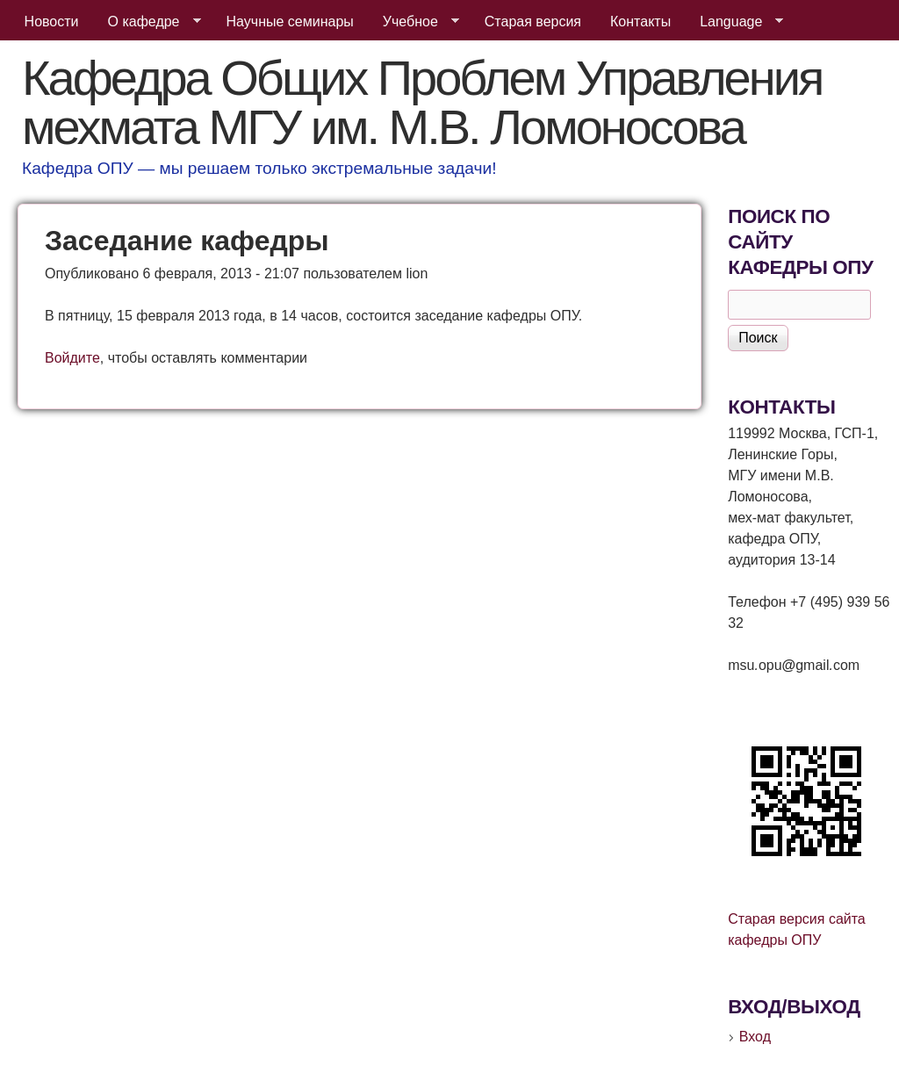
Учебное (414, 22)
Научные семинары (290, 21)
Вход (755, 1036)
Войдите (72, 357)
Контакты (640, 21)
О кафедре (147, 22)
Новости (52, 21)
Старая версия (533, 21)
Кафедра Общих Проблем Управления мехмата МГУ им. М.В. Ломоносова (422, 102)
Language (734, 22)
